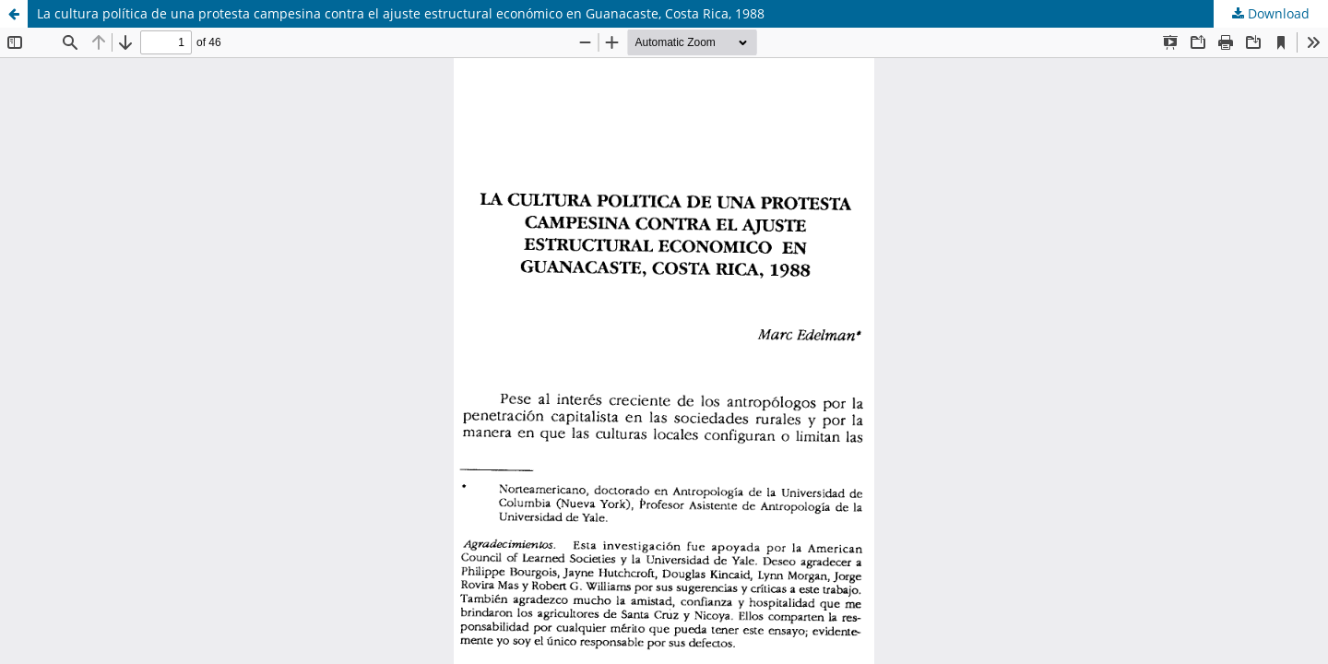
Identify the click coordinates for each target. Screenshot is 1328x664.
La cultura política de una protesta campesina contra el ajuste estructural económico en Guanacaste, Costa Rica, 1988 (401, 13)
